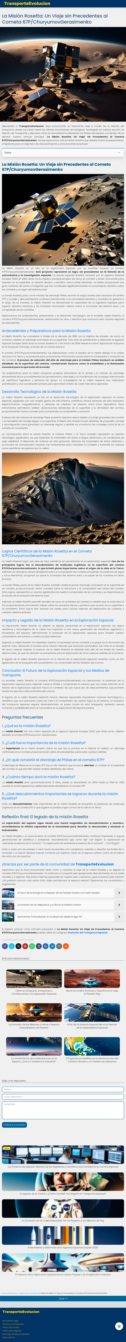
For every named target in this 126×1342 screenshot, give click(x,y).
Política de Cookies (10, 1327)
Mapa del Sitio (8, 1337)
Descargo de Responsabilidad (15, 1334)
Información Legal (10, 1321)
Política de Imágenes (11, 1331)
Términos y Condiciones (13, 1324)
